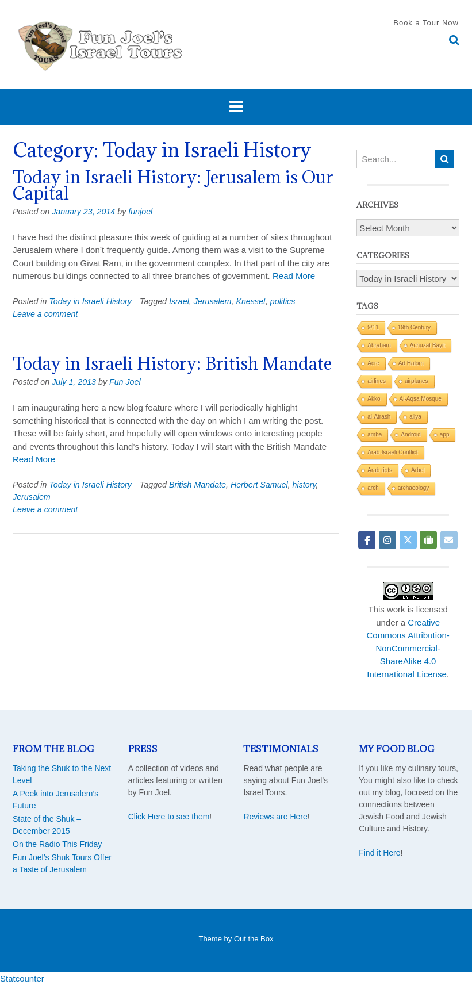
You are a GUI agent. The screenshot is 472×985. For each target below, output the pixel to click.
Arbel (417, 470)
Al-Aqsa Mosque (421, 399)
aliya (415, 416)
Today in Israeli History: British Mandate (172, 363)
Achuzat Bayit (427, 345)
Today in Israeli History (90, 301)
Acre (373, 363)
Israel (179, 301)
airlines (376, 381)
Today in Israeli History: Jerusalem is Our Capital (173, 185)
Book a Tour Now (426, 22)
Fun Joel (125, 381)
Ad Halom (411, 363)
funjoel (140, 211)
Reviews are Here (275, 816)
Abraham (379, 345)
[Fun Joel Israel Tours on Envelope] (449, 540)
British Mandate (197, 484)
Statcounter (22, 978)
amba (374, 434)
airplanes (416, 381)
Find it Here (379, 852)
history (304, 484)
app (445, 434)
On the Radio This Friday (57, 844)
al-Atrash (378, 416)
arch (372, 488)
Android (410, 434)
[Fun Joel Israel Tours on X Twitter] (408, 540)
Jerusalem (213, 301)
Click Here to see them (169, 816)
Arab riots (379, 470)
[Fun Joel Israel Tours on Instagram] (387, 540)
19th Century (414, 327)
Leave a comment (45, 314)
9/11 (372, 327)
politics (283, 301)
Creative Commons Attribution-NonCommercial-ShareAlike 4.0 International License (408, 648)
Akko (373, 399)
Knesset (251, 301)
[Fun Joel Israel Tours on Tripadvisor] (428, 540)
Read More (294, 276)
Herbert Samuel (259, 484)
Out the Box (254, 938)
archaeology (413, 488)
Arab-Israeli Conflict (392, 452)
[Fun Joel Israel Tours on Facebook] (366, 540)
